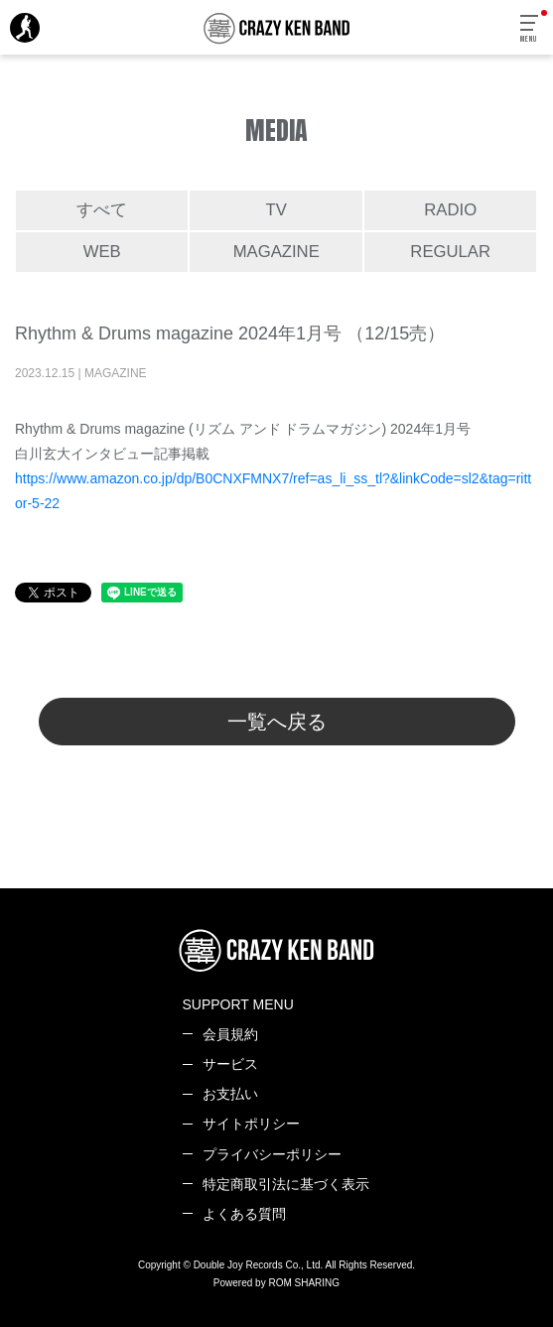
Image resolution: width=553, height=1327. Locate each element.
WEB (102, 251)
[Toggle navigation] (530, 29)
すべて (101, 209)
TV (276, 209)
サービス (230, 1064)
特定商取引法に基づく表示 (286, 1184)
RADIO (450, 209)
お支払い (230, 1094)
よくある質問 (244, 1214)
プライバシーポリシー (272, 1154)
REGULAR (450, 251)
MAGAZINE (276, 251)
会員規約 (230, 1034)
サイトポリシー (251, 1123)
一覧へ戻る (277, 721)
